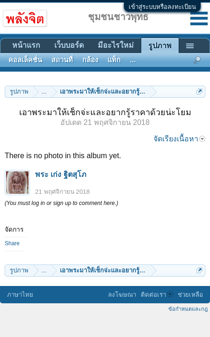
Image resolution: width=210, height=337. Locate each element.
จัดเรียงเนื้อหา (179, 139)
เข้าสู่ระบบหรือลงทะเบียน (162, 6)
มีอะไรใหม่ (116, 45)
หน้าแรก (26, 45)
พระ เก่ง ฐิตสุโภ (61, 174)
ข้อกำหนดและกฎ (188, 309)
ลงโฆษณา (122, 294)
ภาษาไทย (20, 294)
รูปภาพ (160, 46)
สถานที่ (62, 60)
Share (12, 243)
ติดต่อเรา (157, 294)
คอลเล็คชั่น (25, 60)
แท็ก (114, 60)
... (133, 60)
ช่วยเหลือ (190, 294)
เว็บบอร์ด (69, 45)
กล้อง (90, 60)
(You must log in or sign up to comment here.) (61, 203)
